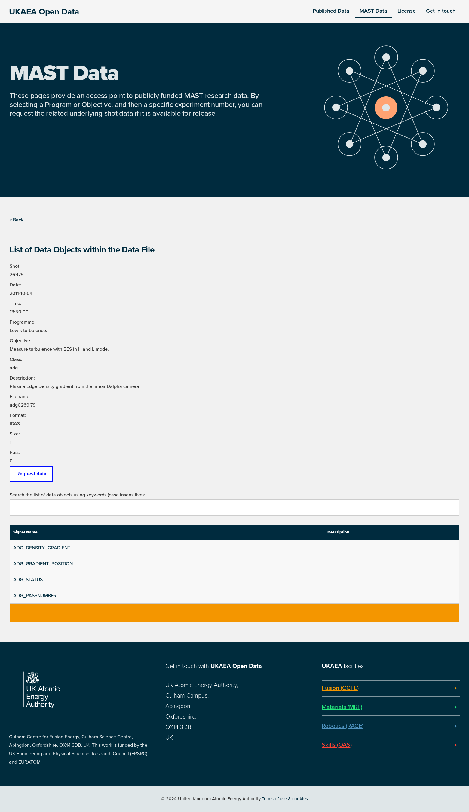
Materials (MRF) (342, 707)
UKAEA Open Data (44, 12)
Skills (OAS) (337, 745)
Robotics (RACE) (342, 726)
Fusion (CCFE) (340, 688)
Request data (31, 473)
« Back (16, 220)
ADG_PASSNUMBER (35, 596)
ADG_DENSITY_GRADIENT (41, 548)
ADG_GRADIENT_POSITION (43, 564)
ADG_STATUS (28, 580)
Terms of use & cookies (285, 798)
